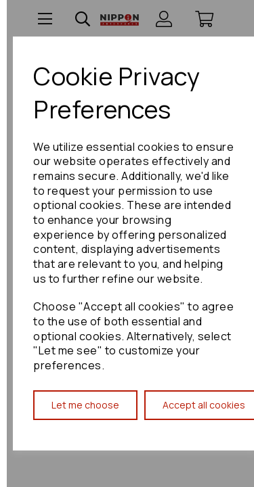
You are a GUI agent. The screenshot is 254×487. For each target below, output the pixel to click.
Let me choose (85, 404)
